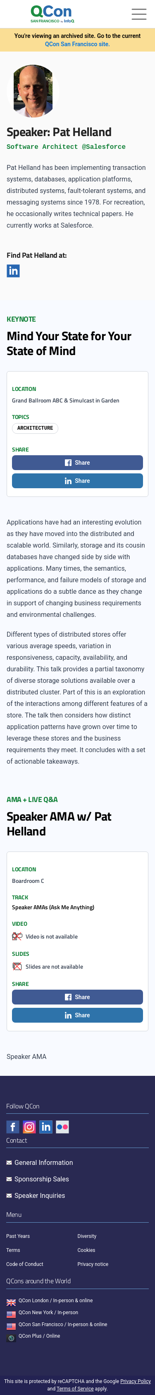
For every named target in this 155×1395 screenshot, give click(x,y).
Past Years (18, 1236)
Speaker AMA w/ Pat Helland (59, 823)
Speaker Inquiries (39, 1196)
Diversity (87, 1236)
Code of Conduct (24, 1264)
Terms (13, 1250)
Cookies (86, 1250)
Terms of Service (75, 1389)
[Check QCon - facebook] (12, 1127)
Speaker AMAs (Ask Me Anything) (53, 907)
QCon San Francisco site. (77, 44)
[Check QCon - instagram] (29, 1127)
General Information (43, 1163)
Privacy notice (93, 1264)
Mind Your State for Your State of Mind (69, 343)
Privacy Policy (135, 1381)
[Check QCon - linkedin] (45, 1127)
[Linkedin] (13, 271)
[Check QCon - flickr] (62, 1127)
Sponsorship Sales (41, 1179)
